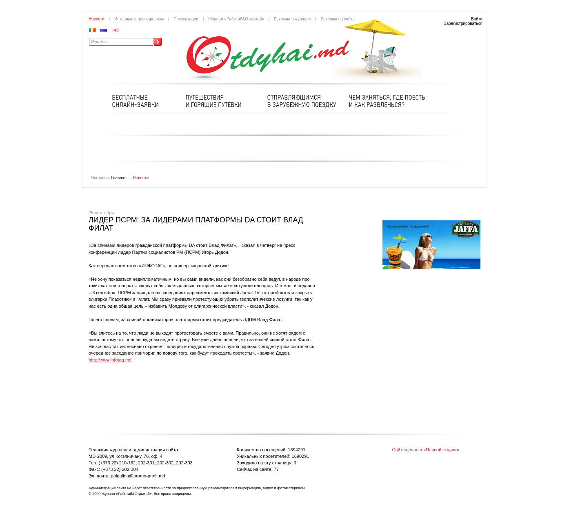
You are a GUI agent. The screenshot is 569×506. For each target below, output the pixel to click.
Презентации (185, 19)
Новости (96, 19)
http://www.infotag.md (110, 359)
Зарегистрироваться (463, 23)
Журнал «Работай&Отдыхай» (236, 19)
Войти (476, 19)
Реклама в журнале (292, 19)
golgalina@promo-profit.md (138, 475)
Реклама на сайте (338, 19)
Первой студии (441, 449)
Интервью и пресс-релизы (139, 19)
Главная (119, 177)
